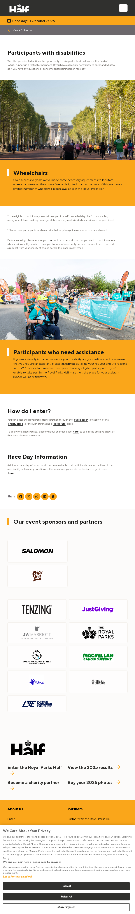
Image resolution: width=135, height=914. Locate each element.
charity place (15, 423)
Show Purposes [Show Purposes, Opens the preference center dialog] (66, 907)
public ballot (81, 419)
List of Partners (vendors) (17, 876)
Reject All (66, 896)
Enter (11, 819)
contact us (55, 240)
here (76, 431)
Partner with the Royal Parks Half (89, 819)
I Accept (66, 886)
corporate (59, 423)
